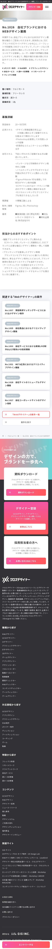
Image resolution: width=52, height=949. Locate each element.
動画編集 (5, 676)
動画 (4, 746)
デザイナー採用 (8, 803)
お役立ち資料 (7, 897)
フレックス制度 (8, 761)
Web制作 (5, 723)
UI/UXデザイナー (9, 638)
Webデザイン (7, 800)
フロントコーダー (9, 669)
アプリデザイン (8, 715)
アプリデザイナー (9, 661)
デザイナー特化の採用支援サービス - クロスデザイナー (24, 861)
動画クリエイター (9, 673)
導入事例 (5, 811)
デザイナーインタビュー (11, 834)
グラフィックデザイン (11, 719)
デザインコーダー (9, 665)
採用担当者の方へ (9, 902)
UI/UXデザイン (8, 711)
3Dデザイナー (7, 653)
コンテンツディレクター (11, 688)
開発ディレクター (9, 680)
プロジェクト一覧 (13, 436)
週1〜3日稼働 (7, 777)
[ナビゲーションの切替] (47, 7)
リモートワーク (8, 765)
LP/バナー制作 (8, 727)
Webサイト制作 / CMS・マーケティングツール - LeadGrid (25, 858)
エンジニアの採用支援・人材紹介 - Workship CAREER (23, 876)
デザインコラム (8, 819)
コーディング (7, 738)
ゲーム (4, 742)
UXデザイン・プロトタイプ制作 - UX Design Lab (21, 854)
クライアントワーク (10, 769)
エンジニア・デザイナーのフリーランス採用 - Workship (24, 872)
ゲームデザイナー (9, 657)
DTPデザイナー (8, 649)
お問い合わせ (7, 912)
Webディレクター (9, 684)
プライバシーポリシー (11, 917)
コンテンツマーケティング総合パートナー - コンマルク (24, 886)
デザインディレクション (11, 827)
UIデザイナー (7, 642)
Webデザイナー (8, 634)
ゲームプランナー (9, 696)
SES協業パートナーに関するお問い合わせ (18, 907)
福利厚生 (5, 831)
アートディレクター (10, 692)
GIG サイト (6, 850)
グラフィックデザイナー (11, 645)
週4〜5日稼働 (7, 781)
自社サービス (7, 773)
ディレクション (8, 730)
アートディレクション (10, 734)
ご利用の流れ (7, 823)
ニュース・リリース (9, 807)
